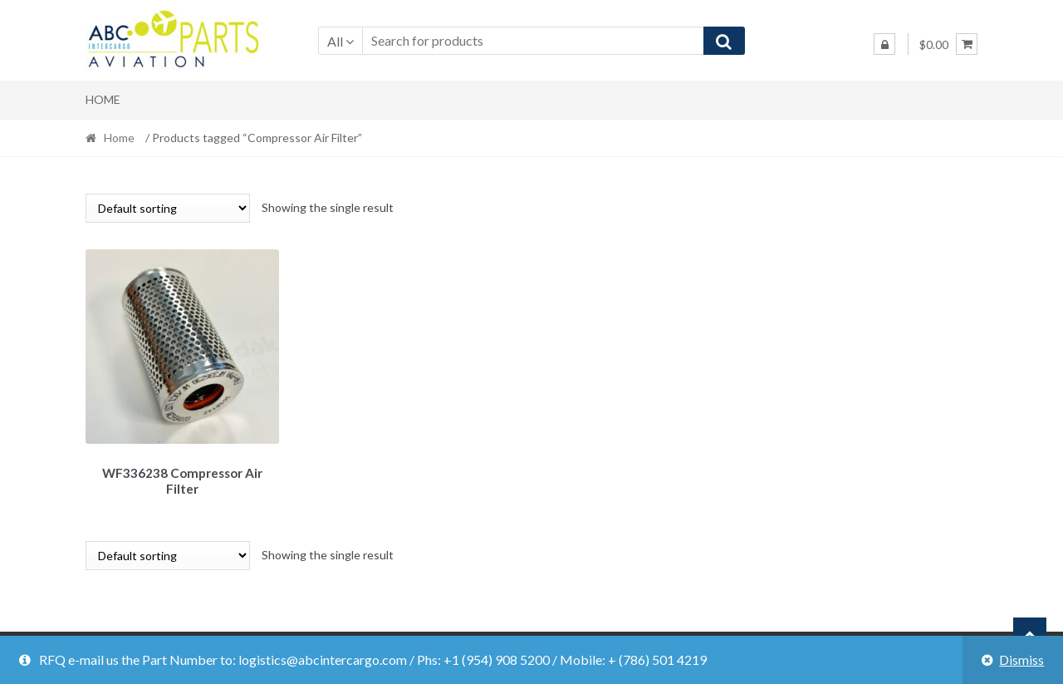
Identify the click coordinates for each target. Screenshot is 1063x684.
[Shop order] (168, 208)
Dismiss (1021, 659)
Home (103, 99)
